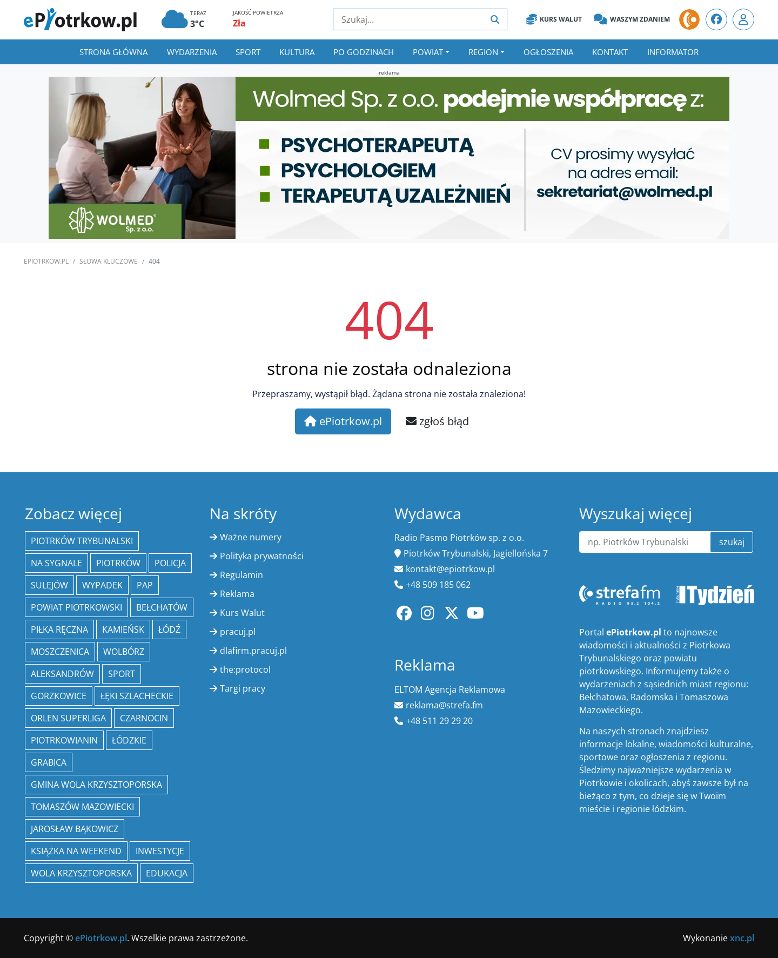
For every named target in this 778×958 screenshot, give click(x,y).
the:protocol (245, 669)
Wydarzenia (192, 51)
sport (121, 674)
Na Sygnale (56, 563)
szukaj (732, 542)
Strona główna (113, 51)
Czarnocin (144, 718)
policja (170, 563)
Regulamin (241, 575)
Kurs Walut (554, 19)
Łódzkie (129, 740)
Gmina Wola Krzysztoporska (96, 784)
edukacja (166, 873)
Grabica (48, 762)
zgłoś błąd (437, 421)
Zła (239, 23)
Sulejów (49, 585)
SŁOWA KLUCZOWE (108, 261)
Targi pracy (242, 688)
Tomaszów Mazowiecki (82, 807)
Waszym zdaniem (632, 19)
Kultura (296, 51)
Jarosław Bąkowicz (74, 829)
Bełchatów (161, 607)
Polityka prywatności (262, 556)
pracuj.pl (238, 632)
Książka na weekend (76, 851)
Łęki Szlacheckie (136, 696)
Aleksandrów (62, 674)
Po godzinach (363, 51)
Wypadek (102, 585)
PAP (145, 585)
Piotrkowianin (64, 740)
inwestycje (160, 851)
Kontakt (610, 51)
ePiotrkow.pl (46, 261)
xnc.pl (742, 938)
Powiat (428, 51)
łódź (169, 629)
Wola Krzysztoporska (81, 873)
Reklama (237, 594)
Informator (673, 51)
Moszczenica (60, 652)
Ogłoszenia (548, 51)
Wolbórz (123, 652)
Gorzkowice (58, 696)
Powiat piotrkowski (76, 607)
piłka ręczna (59, 629)
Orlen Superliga (68, 718)
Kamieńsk (123, 629)
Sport (248, 51)
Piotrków (118, 563)
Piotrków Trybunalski (82, 541)
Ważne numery (250, 537)
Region (483, 51)
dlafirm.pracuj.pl (253, 650)
